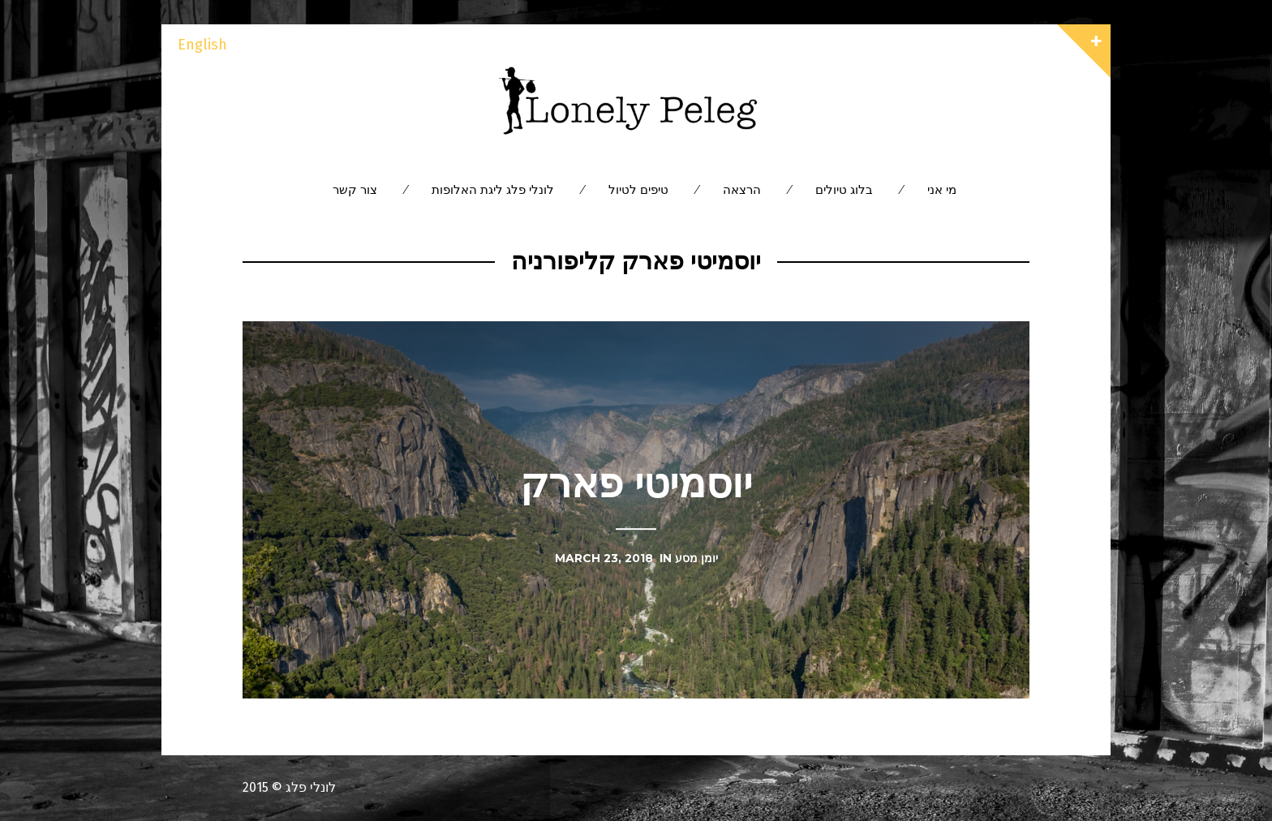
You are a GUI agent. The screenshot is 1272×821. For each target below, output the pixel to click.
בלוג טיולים (844, 189)
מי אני (941, 189)
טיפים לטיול (638, 189)
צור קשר (355, 189)
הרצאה (742, 189)
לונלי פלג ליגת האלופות (493, 189)
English (202, 45)
